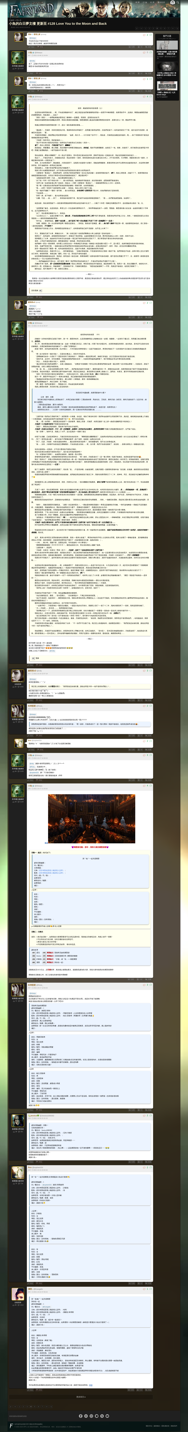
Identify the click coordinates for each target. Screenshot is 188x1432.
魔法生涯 (161, 2)
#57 (33, 950)
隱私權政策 (165, 1422)
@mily (31, 761)
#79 (44, 950)
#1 (40, 290)
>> (173, 28)
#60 (33, 959)
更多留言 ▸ (80, 1393)
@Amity (32, 60)
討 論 (145, 2)
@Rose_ (32, 764)
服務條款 (157, 1422)
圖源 (46, 840)
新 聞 (137, 2)
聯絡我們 (174, 1422)
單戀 (90, 1381)
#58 (33, 953)
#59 (33, 956)
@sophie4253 (34, 770)
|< (137, 28)
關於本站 (149, 1422)
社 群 (152, 2)
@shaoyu (32, 38)
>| (177, 28)
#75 (44, 959)
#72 (44, 956)
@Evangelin (46, 1303)
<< (141, 28)
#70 (44, 953)
